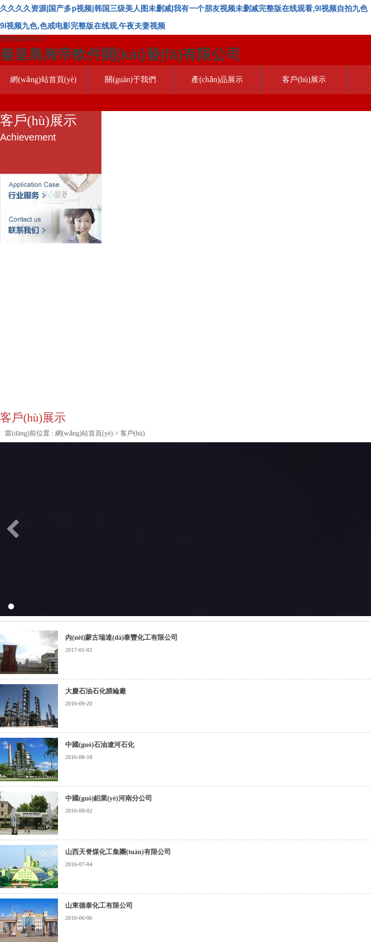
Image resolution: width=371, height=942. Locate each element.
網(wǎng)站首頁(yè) (43, 79)
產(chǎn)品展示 (217, 79)
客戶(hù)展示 (304, 79)
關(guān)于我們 (130, 79)
